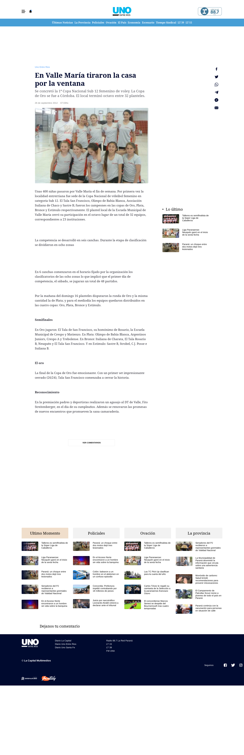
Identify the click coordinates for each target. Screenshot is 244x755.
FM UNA (110, 651)
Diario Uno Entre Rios (65, 644)
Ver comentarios (91, 443)
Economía (134, 22)
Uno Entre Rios (42, 67)
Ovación (111, 22)
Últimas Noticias (62, 22)
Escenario (148, 22)
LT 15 (189, 22)
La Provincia (83, 22)
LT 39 (181, 22)
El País (122, 22)
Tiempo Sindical (166, 22)
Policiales (98, 22)
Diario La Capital (63, 640)
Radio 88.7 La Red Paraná (119, 640)
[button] (23, 11)
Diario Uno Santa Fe (65, 647)
